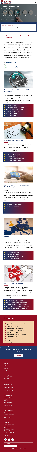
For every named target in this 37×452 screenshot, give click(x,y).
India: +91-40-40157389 (8, 376)
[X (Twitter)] (9, 439)
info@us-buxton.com (7, 378)
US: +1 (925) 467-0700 (8, 375)
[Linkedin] (5, 439)
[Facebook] (12, 439)
